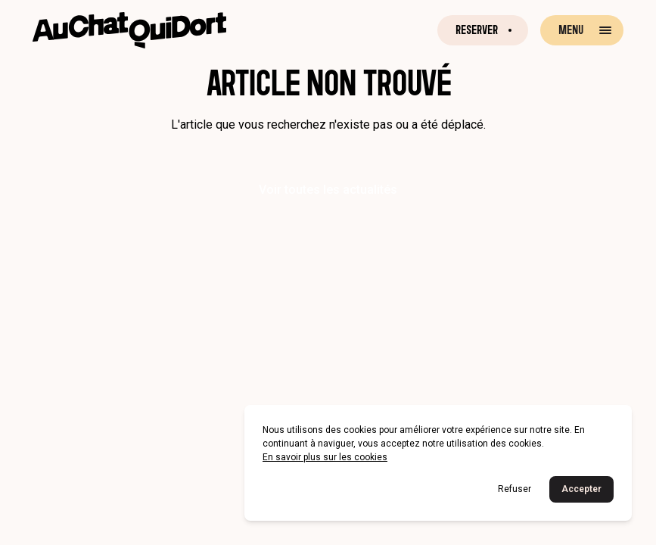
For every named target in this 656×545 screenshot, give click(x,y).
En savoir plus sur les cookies (325, 457)
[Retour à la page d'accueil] (129, 30)
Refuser (514, 489)
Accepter (581, 489)
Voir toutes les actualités (328, 189)
